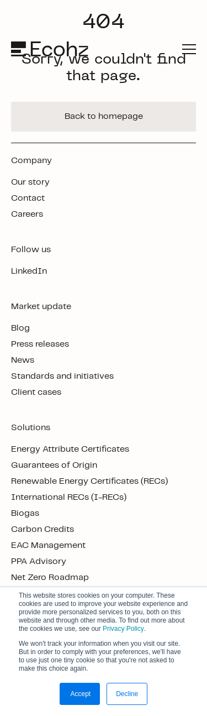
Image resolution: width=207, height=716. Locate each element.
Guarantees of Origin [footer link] (54, 465)
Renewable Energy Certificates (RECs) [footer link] (89, 481)
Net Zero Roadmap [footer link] (50, 577)
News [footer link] (22, 360)
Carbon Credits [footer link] (42, 529)
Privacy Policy (123, 629)
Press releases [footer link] (40, 344)
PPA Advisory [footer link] (38, 561)
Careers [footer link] (27, 214)
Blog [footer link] (20, 328)
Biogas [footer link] (25, 513)
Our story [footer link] (30, 182)
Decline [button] (127, 694)
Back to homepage (104, 116)
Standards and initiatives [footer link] (62, 376)
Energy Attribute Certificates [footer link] (70, 449)
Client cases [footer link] (36, 392)
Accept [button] (80, 694)
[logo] (51, 48)
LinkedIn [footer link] (29, 271)
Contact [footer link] (28, 198)
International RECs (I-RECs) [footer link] (68, 497)
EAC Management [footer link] (48, 545)
